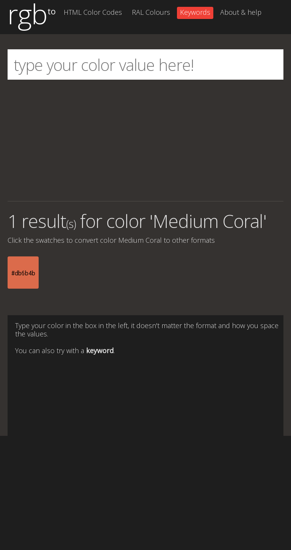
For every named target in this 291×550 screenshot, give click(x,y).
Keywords (195, 12)
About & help (240, 12)
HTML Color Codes (93, 12)
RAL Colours (151, 12)
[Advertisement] (145, 140)
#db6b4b (23, 273)
